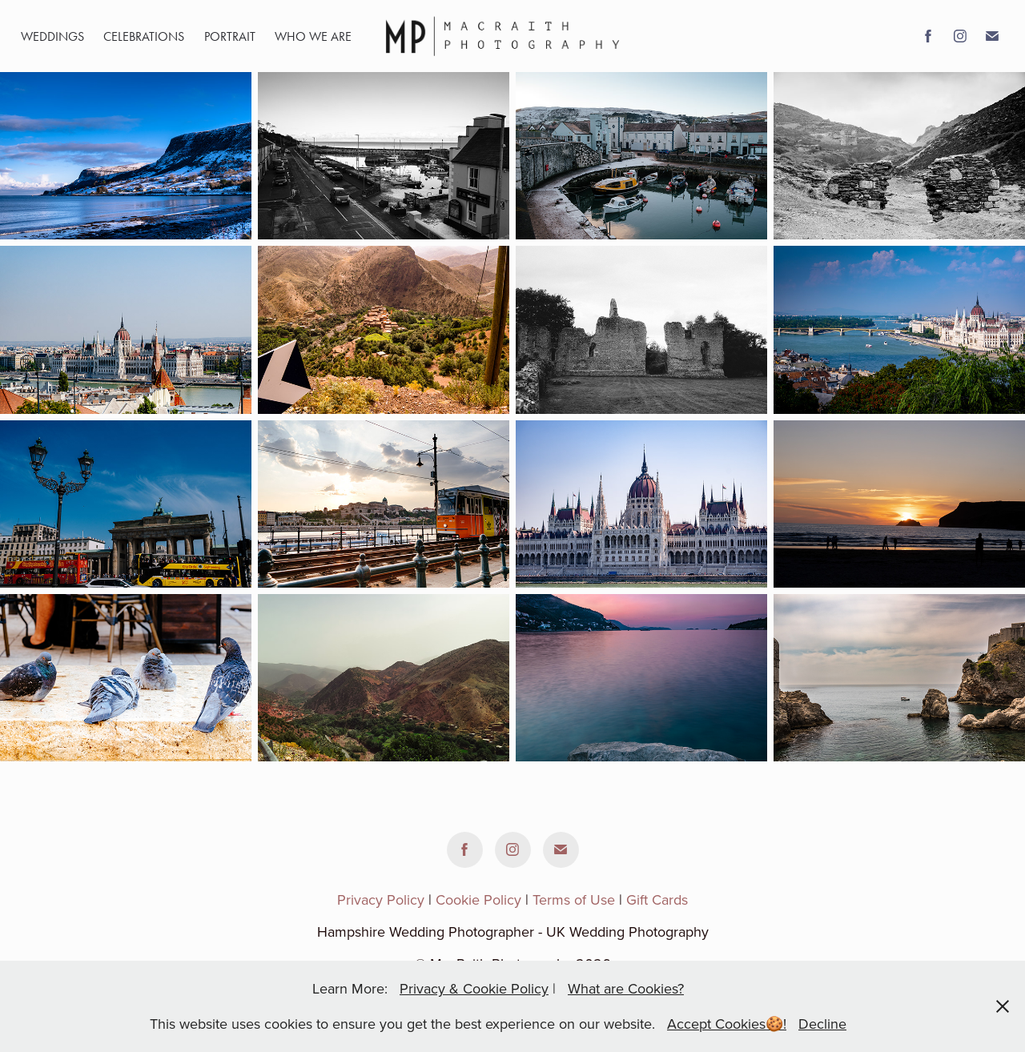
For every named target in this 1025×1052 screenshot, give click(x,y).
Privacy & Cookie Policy (474, 988)
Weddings (52, 36)
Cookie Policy (478, 899)
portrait (229, 36)
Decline (822, 1024)
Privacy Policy (380, 899)
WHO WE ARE (313, 36)
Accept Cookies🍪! (726, 1024)
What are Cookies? (626, 988)
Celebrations (143, 36)
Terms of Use (574, 899)
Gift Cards (657, 899)
